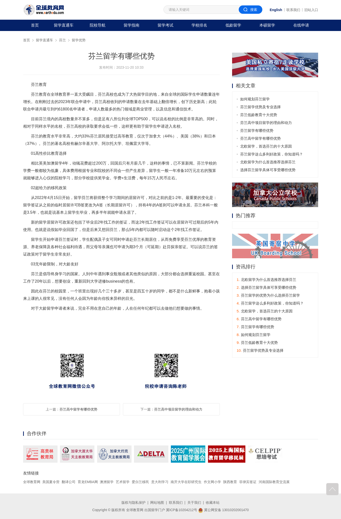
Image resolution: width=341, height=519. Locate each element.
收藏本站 (213, 502)
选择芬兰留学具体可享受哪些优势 (268, 170)
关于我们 (194, 502)
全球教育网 (31, 482)
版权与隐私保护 (133, 502)
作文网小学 (212, 482)
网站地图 (157, 502)
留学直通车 (64, 25)
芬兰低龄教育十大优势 (258, 115)
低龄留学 (233, 25)
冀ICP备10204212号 (181, 510)
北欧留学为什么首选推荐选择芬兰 (268, 162)
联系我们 (293, 10)
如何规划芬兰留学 (255, 99)
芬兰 (62, 40)
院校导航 (97, 25)
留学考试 (165, 25)
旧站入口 (311, 10)
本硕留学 (267, 25)
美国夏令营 (50, 482)
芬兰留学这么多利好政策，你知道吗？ (271, 154)
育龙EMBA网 (88, 482)
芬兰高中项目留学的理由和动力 (178, 409)
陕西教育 (230, 482)
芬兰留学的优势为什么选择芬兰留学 (268, 295)
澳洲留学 (107, 482)
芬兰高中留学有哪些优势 (78, 409)
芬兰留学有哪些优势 (257, 130)
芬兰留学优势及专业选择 (260, 107)
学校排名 (199, 25)
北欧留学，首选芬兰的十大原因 (266, 146)
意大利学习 (159, 482)
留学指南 (131, 25)
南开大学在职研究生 (186, 482)
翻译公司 (68, 482)
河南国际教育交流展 (274, 482)
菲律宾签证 (247, 482)
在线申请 (301, 25)
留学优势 (79, 40)
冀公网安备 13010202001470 (223, 510)
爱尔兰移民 (140, 482)
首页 (35, 25)
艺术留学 (123, 482)
